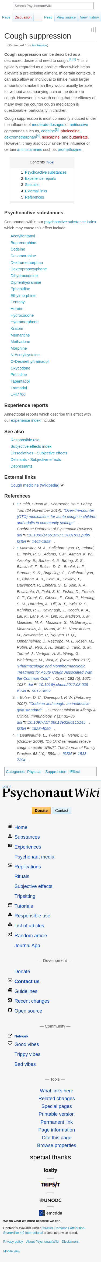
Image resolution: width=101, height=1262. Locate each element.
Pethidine (19, 374)
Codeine (18, 249)
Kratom (17, 328)
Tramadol (19, 388)
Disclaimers (70, 1242)
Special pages (56, 1106)
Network (21, 1036)
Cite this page (56, 1137)
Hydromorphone (25, 322)
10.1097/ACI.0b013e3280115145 (57, 722)
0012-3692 (41, 691)
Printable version (57, 1114)
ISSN (21, 541)
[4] (38, 136)
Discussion (23, 17)
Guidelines (26, 991)
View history (89, 17)
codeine (48, 131)
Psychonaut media (34, 857)
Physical (34, 772)
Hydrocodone (22, 315)
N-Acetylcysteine (25, 355)
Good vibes (27, 1044)
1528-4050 (41, 728)
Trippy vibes (27, 1054)
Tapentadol (20, 381)
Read (48, 17)
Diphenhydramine (26, 282)
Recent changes (32, 1001)
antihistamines (29, 149)
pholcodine (70, 131)
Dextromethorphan (27, 262)
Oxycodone (20, 368)
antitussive (79, 124)
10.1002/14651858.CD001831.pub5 (59, 535)
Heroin (16, 309)
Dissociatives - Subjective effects (39, 453)
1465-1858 (41, 541)
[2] (74, 59)
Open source (28, 1011)
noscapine (51, 137)
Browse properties (56, 1145)
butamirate (78, 137)
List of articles (29, 925)
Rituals (22, 876)
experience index (26, 420)
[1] (70, 59)
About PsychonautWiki (42, 1242)
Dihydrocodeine (24, 276)
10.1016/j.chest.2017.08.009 (63, 684)
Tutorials (24, 906)
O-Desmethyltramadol (29, 361)
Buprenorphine (23, 243)
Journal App (27, 945)
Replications (28, 866)
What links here (56, 1090)
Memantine (20, 335)
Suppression (55, 772)
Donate (41, 810)
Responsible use (25, 440)
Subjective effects (34, 886)
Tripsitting (25, 896)
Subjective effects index (31, 446)
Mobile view (11, 1251)
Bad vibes (25, 1064)
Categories (15, 772)
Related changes (57, 1098)
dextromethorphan (20, 137)
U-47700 (18, 394)
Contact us (27, 981)
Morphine (19, 348)
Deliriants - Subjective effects (36, 459)
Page (6, 17)
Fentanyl (18, 302)
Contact (61, 810)
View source (66, 17)
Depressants (21, 466)
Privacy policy (13, 1242)
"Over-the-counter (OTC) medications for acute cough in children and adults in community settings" (56, 516)
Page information (56, 1130)
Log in (6, 786)
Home (21, 827)
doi (19, 535)
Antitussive (39, 45)
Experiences (28, 847)
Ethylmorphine (23, 295)
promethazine (69, 149)
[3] (56, 130)
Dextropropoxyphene (29, 269)
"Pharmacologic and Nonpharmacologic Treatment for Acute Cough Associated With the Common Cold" (54, 672)
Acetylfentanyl (23, 236)
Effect (75, 772)
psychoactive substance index (70, 222)
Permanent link (56, 1122)
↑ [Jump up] (18, 504)
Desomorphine (23, 256)
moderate (40, 124)
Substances (27, 837)
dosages (57, 124)
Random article (31, 935)
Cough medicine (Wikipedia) (35, 485)
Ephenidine (20, 289)
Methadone (20, 341)
